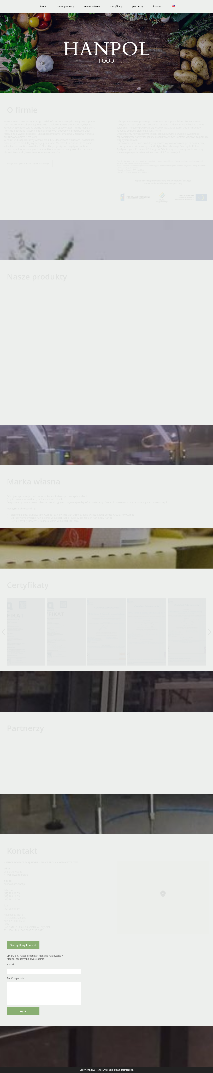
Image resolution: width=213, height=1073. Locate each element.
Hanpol (99, 1069)
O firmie (42, 6)
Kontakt (157, 6)
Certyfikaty (116, 6)
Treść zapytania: (16, 978)
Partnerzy (137, 6)
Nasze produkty (65, 6)
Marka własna (92, 6)
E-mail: (10, 964)
